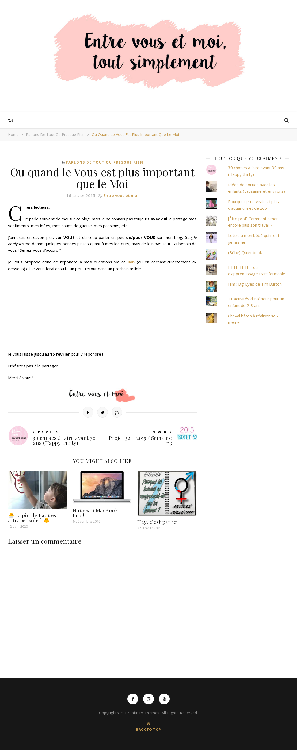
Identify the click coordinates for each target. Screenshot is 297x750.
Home (13, 134)
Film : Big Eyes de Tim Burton (255, 284)
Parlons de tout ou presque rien (55, 134)
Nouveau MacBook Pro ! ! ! (95, 513)
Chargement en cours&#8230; (65, 310)
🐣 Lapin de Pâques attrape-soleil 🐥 (32, 518)
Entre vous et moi (121, 195)
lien (131, 262)
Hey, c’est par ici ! (158, 521)
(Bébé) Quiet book (245, 252)
